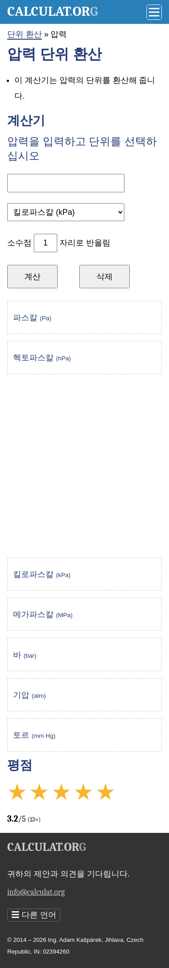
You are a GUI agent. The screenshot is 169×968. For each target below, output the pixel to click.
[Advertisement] (84, 466)
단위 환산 (24, 34)
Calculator (52, 11)
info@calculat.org (35, 891)
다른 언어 (33, 915)
